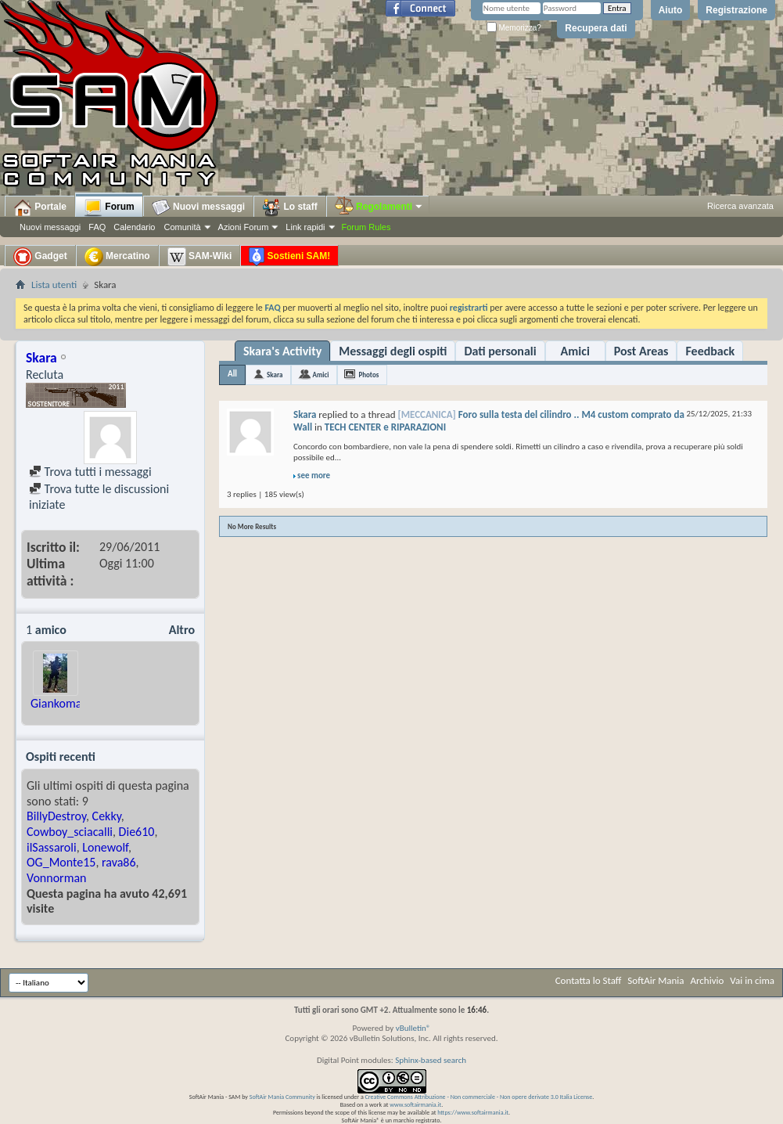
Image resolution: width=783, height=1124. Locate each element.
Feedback (710, 351)
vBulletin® (413, 1028)
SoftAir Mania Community (282, 1097)
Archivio (707, 980)
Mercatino (117, 256)
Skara (274, 374)
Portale (39, 207)
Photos (368, 374)
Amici (575, 351)
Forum (109, 207)
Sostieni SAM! (289, 256)
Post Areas (641, 351)
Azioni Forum (243, 227)
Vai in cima (752, 980)
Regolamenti (379, 206)
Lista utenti (54, 284)
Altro (182, 629)
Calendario (134, 227)
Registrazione (736, 10)
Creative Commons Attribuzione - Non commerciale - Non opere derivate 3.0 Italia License (479, 1097)
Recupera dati (596, 28)
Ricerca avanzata (740, 206)
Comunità (181, 227)
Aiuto (671, 10)
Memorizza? (514, 27)
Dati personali (500, 351)
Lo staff (290, 207)
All (232, 374)
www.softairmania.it (415, 1104)
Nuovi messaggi (50, 227)
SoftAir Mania (655, 980)
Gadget (40, 256)
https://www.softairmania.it (472, 1112)
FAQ (97, 227)
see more (313, 475)
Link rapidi (305, 227)
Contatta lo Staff (588, 980)
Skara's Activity (282, 351)
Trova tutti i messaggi (90, 471)
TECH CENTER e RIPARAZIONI (385, 427)
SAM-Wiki (199, 256)
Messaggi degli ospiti (393, 351)
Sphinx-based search (430, 1060)
